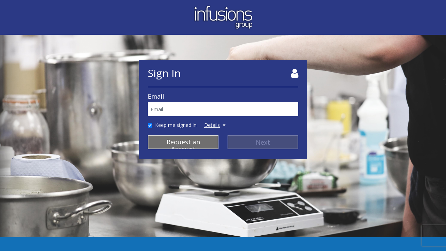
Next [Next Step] (263, 142)
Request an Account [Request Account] (183, 143)
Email (156, 96)
